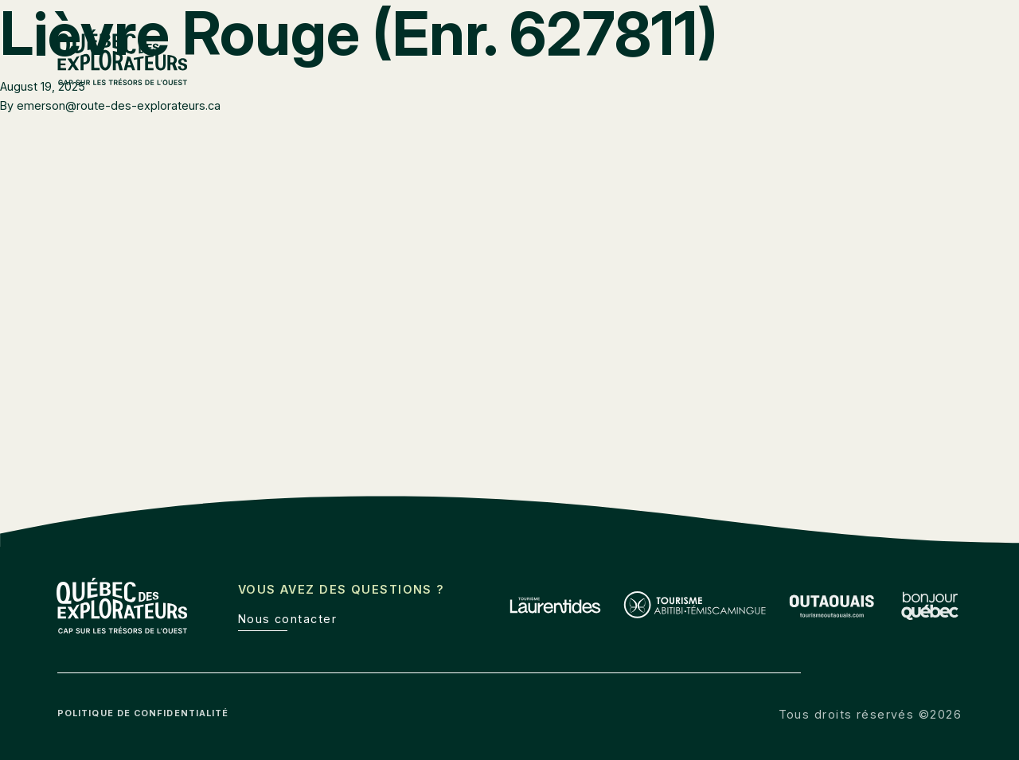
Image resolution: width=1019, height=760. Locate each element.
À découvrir (924, 80)
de (954, 47)
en (921, 47)
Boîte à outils (817, 47)
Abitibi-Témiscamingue (704, 80)
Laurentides (572, 80)
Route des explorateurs (682, 47)
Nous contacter (287, 619)
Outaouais (831, 80)
